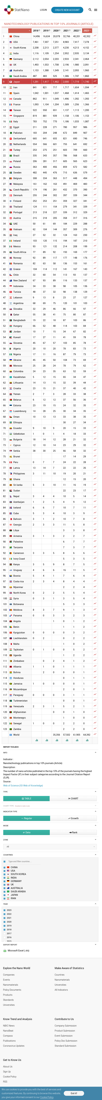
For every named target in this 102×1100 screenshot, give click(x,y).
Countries (59, 974)
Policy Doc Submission (66, 1040)
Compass (8, 1035)
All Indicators (61, 989)
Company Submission (66, 1025)
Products (7, 994)
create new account (67, 10)
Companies (8, 974)
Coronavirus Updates (13, 1045)
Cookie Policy (46, 1097)
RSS (5, 1081)
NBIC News (8, 1025)
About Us (7, 1066)
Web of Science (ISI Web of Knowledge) (23, 785)
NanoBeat (8, 1030)
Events (6, 979)
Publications (9, 1040)
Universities (9, 1004)
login (43, 10)
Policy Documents (12, 989)
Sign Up (7, 1071)
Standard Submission (65, 1045)
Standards (8, 999)
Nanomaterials (10, 984)
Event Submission (64, 1035)
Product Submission (65, 1030)
